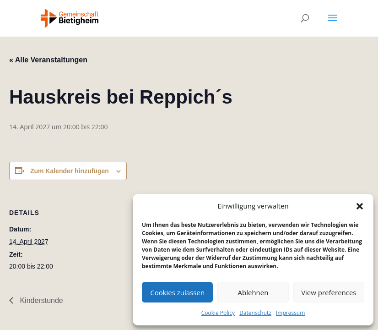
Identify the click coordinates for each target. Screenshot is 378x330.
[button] (359, 206)
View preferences (328, 292)
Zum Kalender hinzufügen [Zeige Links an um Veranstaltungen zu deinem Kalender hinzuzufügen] (69, 171)
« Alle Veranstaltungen (48, 60)
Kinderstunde (40, 300)
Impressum (290, 313)
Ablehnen (253, 292)
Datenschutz (255, 313)
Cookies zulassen (177, 292)
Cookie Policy (218, 313)
